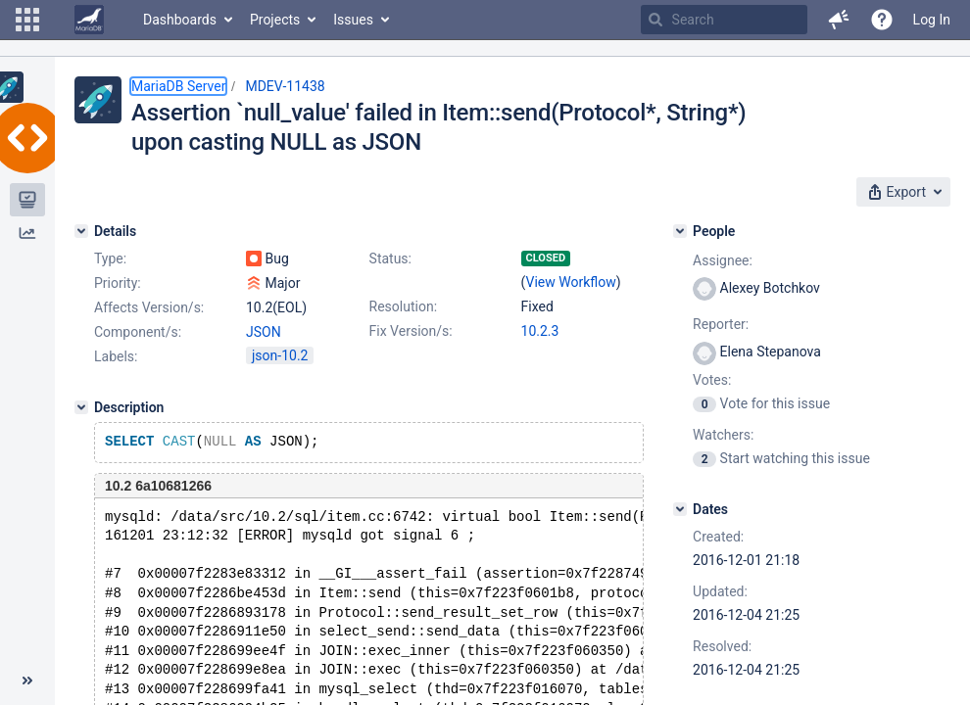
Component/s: (137, 332)
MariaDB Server (178, 86)
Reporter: (721, 324)
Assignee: (722, 260)
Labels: (115, 356)
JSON (263, 332)
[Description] (81, 407)
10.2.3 (540, 331)
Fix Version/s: (411, 331)
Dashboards (180, 19)
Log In (931, 19)
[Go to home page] (89, 19)
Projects (275, 19)
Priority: (117, 283)
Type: (110, 258)
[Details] (81, 231)
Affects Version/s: (149, 307)
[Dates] (680, 509)
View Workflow (571, 282)
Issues (353, 19)
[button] (27, 19)
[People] (680, 231)
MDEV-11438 (284, 86)
